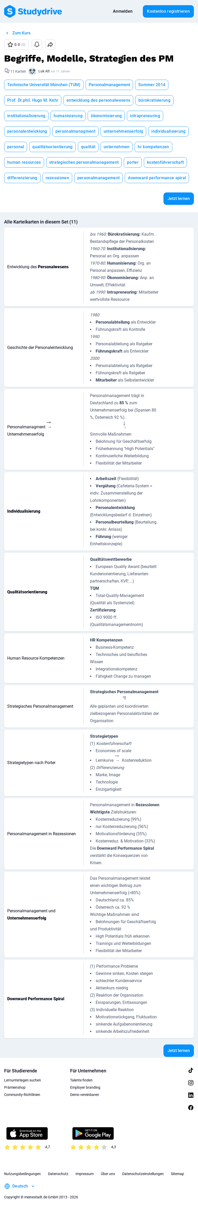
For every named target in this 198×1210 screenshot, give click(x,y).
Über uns (108, 1174)
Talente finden (81, 1080)
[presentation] (49, 426)
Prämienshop (15, 1087)
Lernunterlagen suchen (22, 1080)
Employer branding (85, 1087)
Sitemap (177, 1174)
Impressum (85, 1174)
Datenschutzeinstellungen (143, 1174)
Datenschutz (58, 1174)
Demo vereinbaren (84, 1095)
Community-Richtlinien (22, 1095)
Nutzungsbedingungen (22, 1174)
